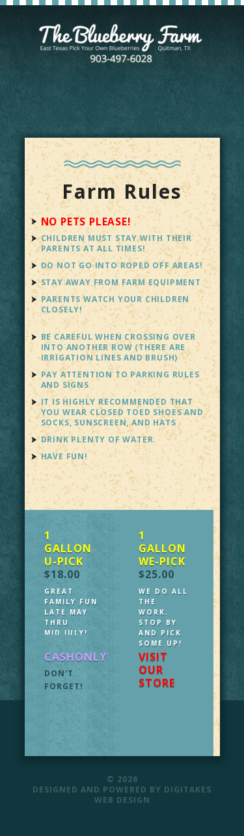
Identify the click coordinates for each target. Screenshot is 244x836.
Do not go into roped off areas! (122, 265)
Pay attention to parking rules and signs (120, 379)
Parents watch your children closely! (115, 304)
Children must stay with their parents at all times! (116, 243)
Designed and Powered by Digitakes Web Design (122, 794)
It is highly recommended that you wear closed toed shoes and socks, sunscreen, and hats (122, 412)
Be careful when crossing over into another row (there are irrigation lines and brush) (118, 347)
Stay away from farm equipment (121, 282)
